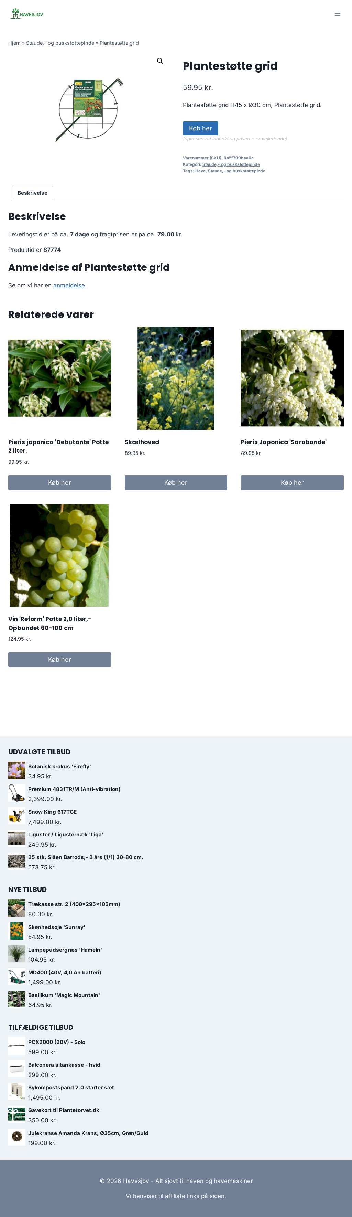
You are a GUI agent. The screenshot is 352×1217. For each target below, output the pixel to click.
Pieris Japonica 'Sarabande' (284, 442)
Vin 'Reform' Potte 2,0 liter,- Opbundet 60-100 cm (49, 623)
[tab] (32, 193)
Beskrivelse (32, 193)
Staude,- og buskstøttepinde (60, 43)
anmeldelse (69, 285)
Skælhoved (142, 442)
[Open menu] (337, 13)
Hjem (14, 43)
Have (200, 170)
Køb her (200, 128)
